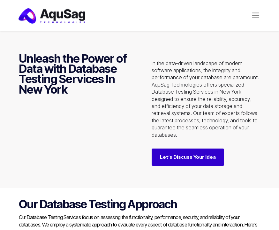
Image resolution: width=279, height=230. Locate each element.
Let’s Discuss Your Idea (188, 157)
